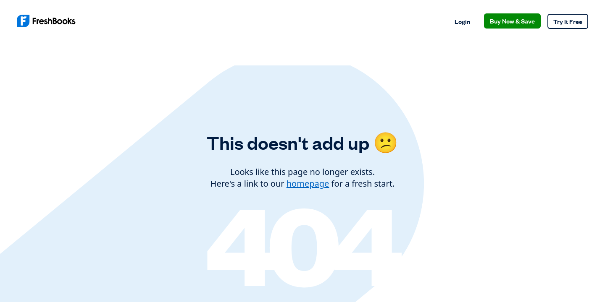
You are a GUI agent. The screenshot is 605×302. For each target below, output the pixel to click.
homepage (308, 183)
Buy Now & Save (512, 20)
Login (462, 21)
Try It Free (567, 21)
